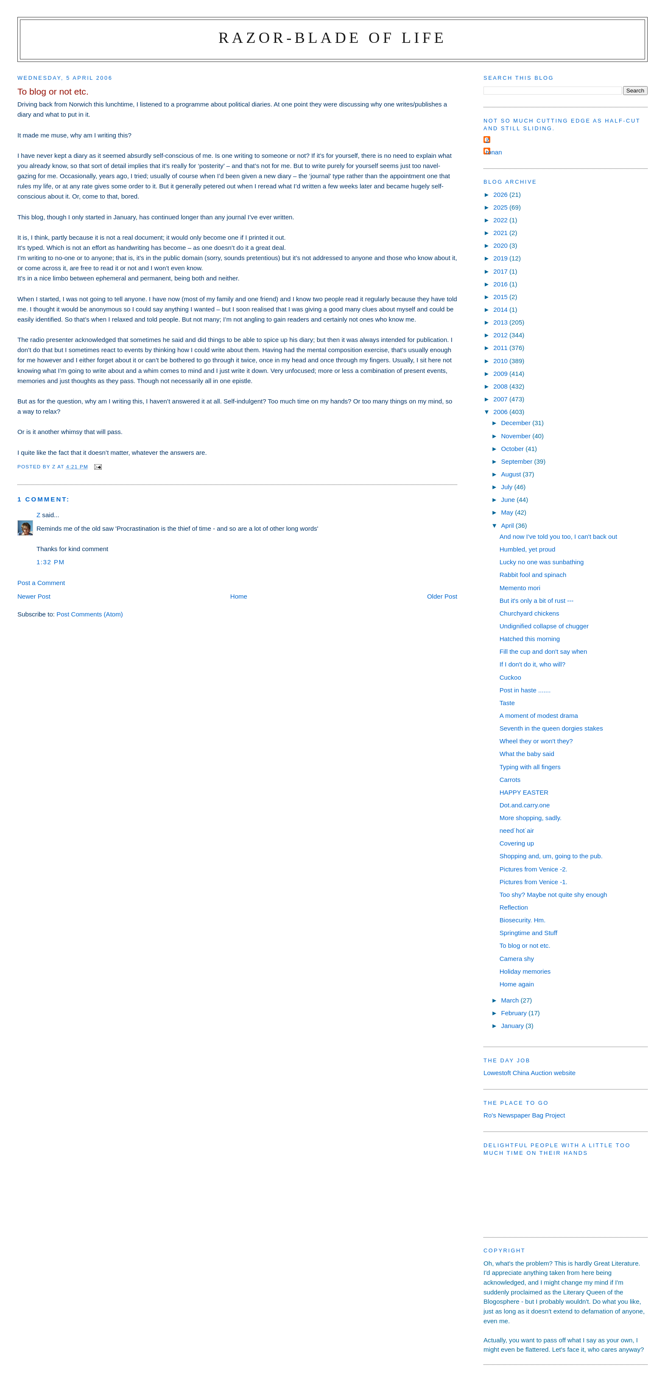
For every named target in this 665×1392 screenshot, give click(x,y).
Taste (507, 702)
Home (238, 596)
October (513, 448)
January (513, 1025)
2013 (501, 322)
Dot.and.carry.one (525, 805)
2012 (501, 335)
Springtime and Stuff (528, 932)
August (511, 474)
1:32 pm (50, 562)
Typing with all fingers (530, 766)
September (517, 461)
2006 (501, 411)
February (514, 1013)
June (509, 499)
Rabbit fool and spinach (533, 574)
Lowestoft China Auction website (529, 1072)
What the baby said (527, 753)
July (507, 486)
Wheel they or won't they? (536, 741)
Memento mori (520, 587)
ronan (494, 152)
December (516, 422)
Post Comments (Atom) (89, 614)
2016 (501, 284)
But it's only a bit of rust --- (537, 600)
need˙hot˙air (517, 830)
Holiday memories (525, 971)
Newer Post (33, 596)
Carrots (510, 779)
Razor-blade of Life (332, 37)
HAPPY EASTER (524, 792)
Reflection (514, 907)
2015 (501, 296)
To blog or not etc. (525, 945)
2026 (501, 194)
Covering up (517, 843)
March (510, 1000)
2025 (501, 207)
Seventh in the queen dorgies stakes (551, 728)
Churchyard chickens (529, 613)
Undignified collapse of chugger (544, 626)
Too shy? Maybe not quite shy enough (553, 894)
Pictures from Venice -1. (533, 881)
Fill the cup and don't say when (543, 651)
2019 (501, 258)
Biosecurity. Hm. (523, 920)
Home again (517, 984)
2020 (501, 245)
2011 (501, 347)
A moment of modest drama (539, 715)
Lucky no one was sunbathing (542, 562)
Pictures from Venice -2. (533, 869)
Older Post (442, 596)
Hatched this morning (530, 638)
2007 (501, 399)
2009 (501, 373)
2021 (501, 232)
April (508, 525)
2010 (501, 360)
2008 (501, 386)
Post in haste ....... (525, 690)
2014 (501, 309)
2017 (501, 271)
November (516, 436)
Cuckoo (510, 677)
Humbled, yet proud (528, 549)
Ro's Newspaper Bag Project (524, 1115)
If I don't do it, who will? (532, 664)
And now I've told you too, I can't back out (558, 536)
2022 (501, 220)
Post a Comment (41, 582)
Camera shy (517, 958)
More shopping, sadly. (531, 817)
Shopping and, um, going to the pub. (551, 856)
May (508, 512)
